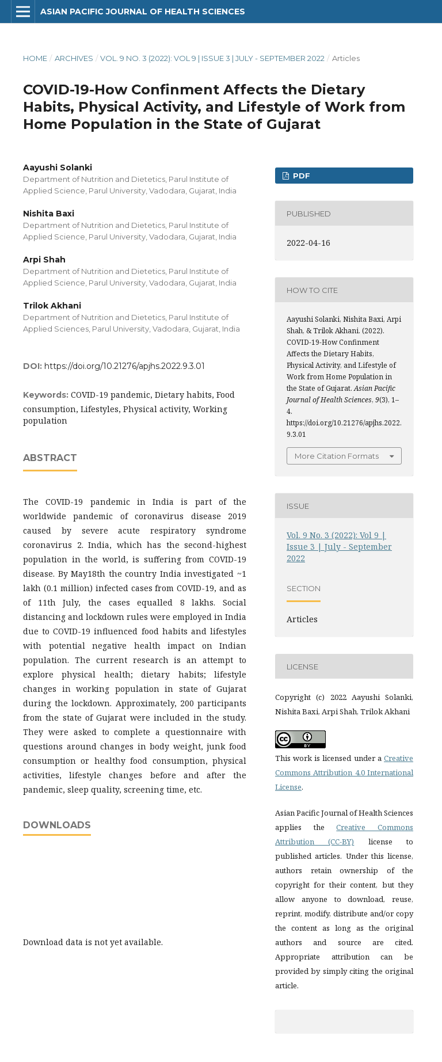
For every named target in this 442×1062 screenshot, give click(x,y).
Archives (74, 58)
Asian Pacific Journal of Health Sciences (142, 11)
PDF (300, 175)
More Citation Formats (337, 455)
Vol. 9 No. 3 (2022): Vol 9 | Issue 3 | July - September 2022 (212, 58)
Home (35, 58)
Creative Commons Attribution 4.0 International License (344, 772)
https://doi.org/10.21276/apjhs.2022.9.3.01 (124, 366)
